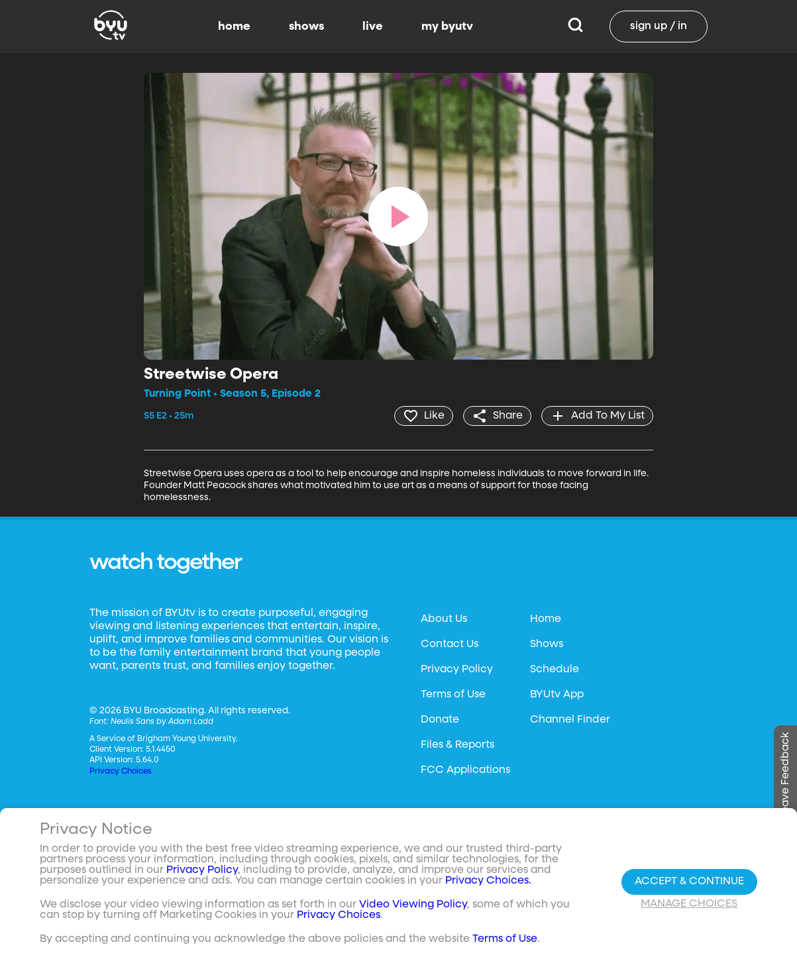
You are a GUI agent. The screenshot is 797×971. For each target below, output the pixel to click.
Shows (546, 644)
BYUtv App (557, 695)
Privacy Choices (120, 772)
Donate (440, 720)
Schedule (554, 669)
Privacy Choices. (488, 881)
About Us (444, 619)
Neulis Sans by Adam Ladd (162, 722)
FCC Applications (465, 770)
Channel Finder (570, 720)
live (372, 26)
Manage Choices (689, 904)
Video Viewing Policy (413, 904)
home (234, 26)
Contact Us (449, 644)
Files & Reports (457, 745)
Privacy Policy (457, 669)
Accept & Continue (689, 881)
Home (545, 619)
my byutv (447, 26)
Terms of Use (453, 695)
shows (306, 26)
